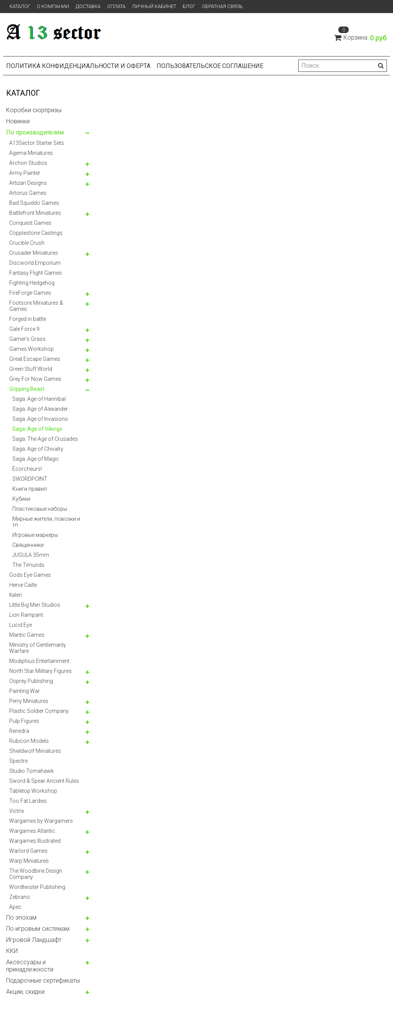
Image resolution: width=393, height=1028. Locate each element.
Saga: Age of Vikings (37, 429)
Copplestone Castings (36, 233)
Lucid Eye (20, 625)
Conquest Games (30, 223)
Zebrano (19, 897)
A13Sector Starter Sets (36, 143)
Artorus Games (27, 193)
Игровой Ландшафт (33, 939)
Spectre (18, 761)
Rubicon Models (29, 741)
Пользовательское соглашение (210, 66)
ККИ (12, 951)
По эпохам (21, 917)
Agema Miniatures (31, 153)
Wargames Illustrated (35, 841)
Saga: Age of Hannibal (39, 399)
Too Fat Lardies (28, 801)
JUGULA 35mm (30, 555)
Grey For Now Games (35, 379)
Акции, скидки (25, 991)
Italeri (15, 595)
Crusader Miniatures (33, 253)
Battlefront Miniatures (35, 213)
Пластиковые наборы (39, 509)
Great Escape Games (34, 359)
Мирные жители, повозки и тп (46, 522)
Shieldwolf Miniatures (35, 751)
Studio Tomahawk (31, 771)
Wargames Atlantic (32, 831)
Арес (15, 907)
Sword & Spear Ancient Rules (44, 781)
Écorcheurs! (27, 469)
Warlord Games (28, 851)
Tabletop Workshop (33, 791)
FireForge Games (30, 293)
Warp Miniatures (29, 861)
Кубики (21, 499)
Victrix (16, 811)
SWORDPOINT (29, 479)
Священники (28, 545)
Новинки (18, 121)
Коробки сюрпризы (33, 110)
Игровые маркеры (35, 535)
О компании (53, 6)
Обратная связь (222, 6)
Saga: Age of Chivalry (37, 449)
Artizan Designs (28, 183)
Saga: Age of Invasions (40, 419)
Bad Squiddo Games (34, 203)
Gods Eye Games (30, 575)
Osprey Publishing (31, 681)
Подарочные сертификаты (43, 980)
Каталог (20, 6)
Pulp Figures (24, 721)
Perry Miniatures (28, 701)
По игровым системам (37, 928)
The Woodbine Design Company (35, 874)
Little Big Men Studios (34, 605)
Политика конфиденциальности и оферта (78, 66)
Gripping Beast (27, 389)
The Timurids (28, 565)
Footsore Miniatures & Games (36, 306)
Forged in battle (27, 319)
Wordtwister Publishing (37, 887)
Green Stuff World (30, 369)
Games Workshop (31, 349)
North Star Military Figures (40, 671)
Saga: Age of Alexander (40, 409)
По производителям (35, 132)
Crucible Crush (27, 243)
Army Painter (24, 173)
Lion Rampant (26, 615)
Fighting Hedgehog (31, 283)
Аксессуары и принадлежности (29, 965)
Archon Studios (28, 163)
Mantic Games (27, 635)
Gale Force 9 (24, 329)
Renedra (19, 731)
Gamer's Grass (27, 339)
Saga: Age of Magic (35, 459)
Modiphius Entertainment (39, 661)
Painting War (24, 691)
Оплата (116, 6)
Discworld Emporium (35, 263)
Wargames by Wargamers (41, 821)
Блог (189, 6)
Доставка (88, 6)
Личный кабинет (154, 6)
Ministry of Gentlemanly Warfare (37, 648)
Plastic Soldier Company (39, 711)
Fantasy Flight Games (35, 273)
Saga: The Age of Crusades (45, 439)
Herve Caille (23, 585)
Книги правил (29, 489)
